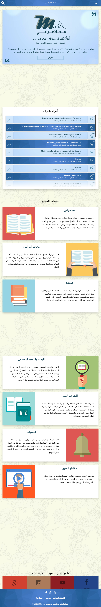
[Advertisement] (50, 85)
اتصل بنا (39, 598)
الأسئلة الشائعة (59, 598)
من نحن (48, 598)
